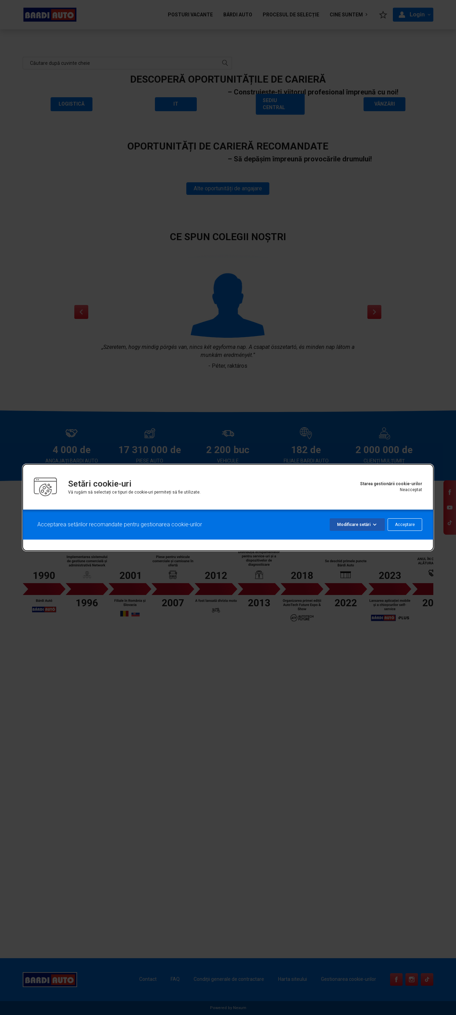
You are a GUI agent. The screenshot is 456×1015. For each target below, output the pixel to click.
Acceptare (405, 524)
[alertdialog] (228, 507)
